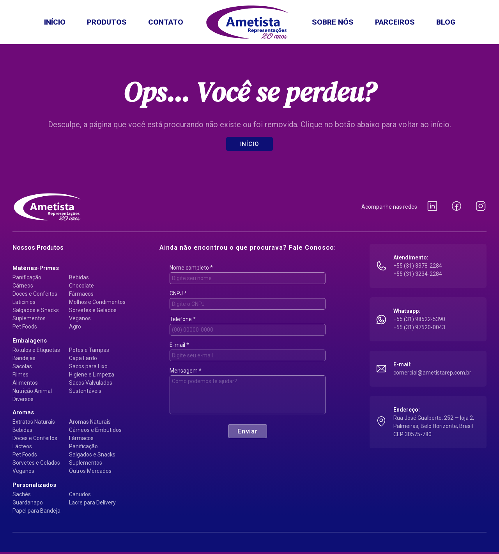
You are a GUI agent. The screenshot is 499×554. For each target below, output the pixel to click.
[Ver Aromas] (23, 412)
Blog (445, 22)
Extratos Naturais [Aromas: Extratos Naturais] (33, 422)
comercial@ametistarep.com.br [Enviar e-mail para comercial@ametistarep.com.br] (432, 372)
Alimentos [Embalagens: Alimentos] (25, 383)
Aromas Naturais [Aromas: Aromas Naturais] (90, 422)
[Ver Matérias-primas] (35, 268)
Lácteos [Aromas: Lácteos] (22, 446)
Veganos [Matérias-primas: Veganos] (80, 318)
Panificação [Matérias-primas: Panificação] (26, 277)
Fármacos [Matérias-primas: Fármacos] (81, 294)
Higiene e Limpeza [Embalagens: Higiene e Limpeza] (91, 374)
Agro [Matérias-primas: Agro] (75, 326)
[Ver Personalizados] (34, 484)
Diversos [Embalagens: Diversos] (23, 399)
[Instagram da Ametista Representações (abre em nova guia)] (481, 206)
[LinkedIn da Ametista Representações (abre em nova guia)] (432, 206)
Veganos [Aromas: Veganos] (23, 471)
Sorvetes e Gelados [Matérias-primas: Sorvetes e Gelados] (93, 310)
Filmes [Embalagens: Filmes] (20, 374)
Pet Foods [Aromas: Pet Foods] (24, 454)
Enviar (247, 431)
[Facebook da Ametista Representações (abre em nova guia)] (456, 206)
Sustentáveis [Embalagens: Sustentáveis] (85, 391)
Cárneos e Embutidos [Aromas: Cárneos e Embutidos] (95, 430)
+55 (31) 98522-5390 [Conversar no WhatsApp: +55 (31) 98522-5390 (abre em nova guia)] (419, 319)
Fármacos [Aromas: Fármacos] (81, 438)
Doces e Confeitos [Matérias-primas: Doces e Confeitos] (34, 294)
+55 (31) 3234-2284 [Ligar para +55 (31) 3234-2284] (417, 274)
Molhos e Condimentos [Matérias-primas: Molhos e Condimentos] (97, 302)
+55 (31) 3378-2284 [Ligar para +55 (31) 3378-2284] (417, 266)
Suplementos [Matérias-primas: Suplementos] (29, 318)
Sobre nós (333, 22)
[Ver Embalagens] (29, 340)
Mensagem (186, 371)
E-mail (179, 345)
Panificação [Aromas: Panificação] (83, 446)
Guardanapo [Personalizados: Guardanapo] (27, 502)
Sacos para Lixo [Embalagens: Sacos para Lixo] (88, 366)
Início (54, 22)
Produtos (107, 22)
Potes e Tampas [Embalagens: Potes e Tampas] (89, 350)
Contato (165, 22)
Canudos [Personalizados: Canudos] (80, 494)
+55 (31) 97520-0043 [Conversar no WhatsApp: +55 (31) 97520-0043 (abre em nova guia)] (419, 327)
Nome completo (191, 268)
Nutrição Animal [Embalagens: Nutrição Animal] (32, 391)
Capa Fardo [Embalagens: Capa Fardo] (83, 358)
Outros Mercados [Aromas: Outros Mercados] (90, 471)
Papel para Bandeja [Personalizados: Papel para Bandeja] (36, 511)
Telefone (183, 319)
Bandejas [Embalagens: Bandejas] (23, 358)
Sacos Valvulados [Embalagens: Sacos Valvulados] (90, 383)
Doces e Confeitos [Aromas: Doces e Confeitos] (34, 438)
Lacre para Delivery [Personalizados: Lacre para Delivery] (92, 502)
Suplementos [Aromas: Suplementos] (85, 463)
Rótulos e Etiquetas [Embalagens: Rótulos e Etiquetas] (36, 350)
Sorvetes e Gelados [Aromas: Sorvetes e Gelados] (36, 463)
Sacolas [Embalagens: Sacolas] (22, 366)
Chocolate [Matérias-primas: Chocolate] (81, 285)
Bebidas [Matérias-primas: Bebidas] (79, 277)
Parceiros (395, 22)
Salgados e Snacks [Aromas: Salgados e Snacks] (92, 454)
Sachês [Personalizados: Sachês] (21, 494)
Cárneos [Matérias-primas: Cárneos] (22, 285)
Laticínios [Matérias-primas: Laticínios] (23, 302)
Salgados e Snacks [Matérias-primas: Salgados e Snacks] (35, 310)
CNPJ (178, 293)
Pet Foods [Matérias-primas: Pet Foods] (24, 326)
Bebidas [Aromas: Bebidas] (22, 430)
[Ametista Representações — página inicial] (47, 207)
